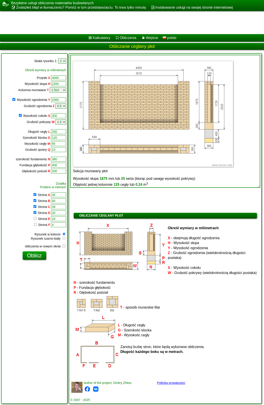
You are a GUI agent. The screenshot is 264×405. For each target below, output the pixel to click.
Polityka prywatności (171, 383)
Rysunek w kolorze (50, 234)
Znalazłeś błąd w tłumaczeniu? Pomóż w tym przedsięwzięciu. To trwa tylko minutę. (81, 7)
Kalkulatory (101, 38)
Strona (43, 195)
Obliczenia (128, 38)
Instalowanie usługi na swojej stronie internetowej (194, 7)
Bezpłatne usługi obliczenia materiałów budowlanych (52, 3)
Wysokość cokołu (36, 115)
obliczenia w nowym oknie (45, 246)
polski (169, 38)
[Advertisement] (127, 23)
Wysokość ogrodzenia (33, 100)
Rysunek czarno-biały (48, 238)
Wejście (152, 38)
